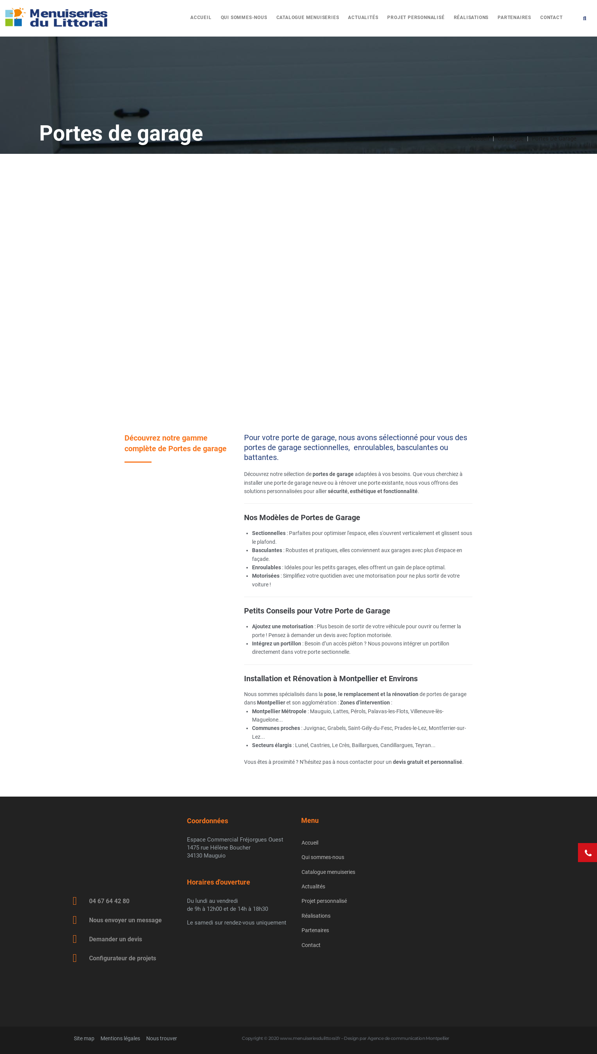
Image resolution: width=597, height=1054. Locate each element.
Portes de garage (554, 138)
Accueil (479, 138)
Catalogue (511, 138)
